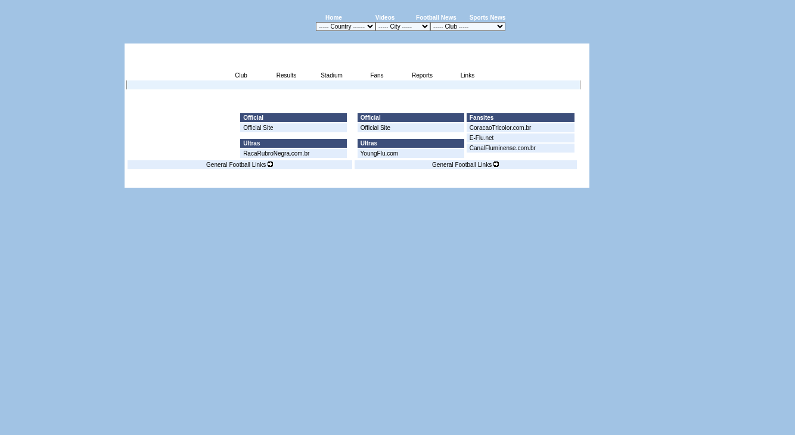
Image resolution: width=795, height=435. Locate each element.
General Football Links (239, 164)
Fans (376, 75)
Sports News (488, 17)
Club (241, 75)
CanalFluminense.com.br (503, 148)
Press (477, 181)
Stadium (332, 75)
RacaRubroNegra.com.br (276, 153)
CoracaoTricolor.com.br (501, 128)
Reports (422, 75)
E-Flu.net (482, 138)
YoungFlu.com (380, 153)
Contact (569, 181)
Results (286, 75)
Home (333, 17)
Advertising (446, 181)
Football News (436, 17)
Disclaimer (507, 181)
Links (467, 75)
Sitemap (540, 181)
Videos (385, 17)
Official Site (258, 128)
